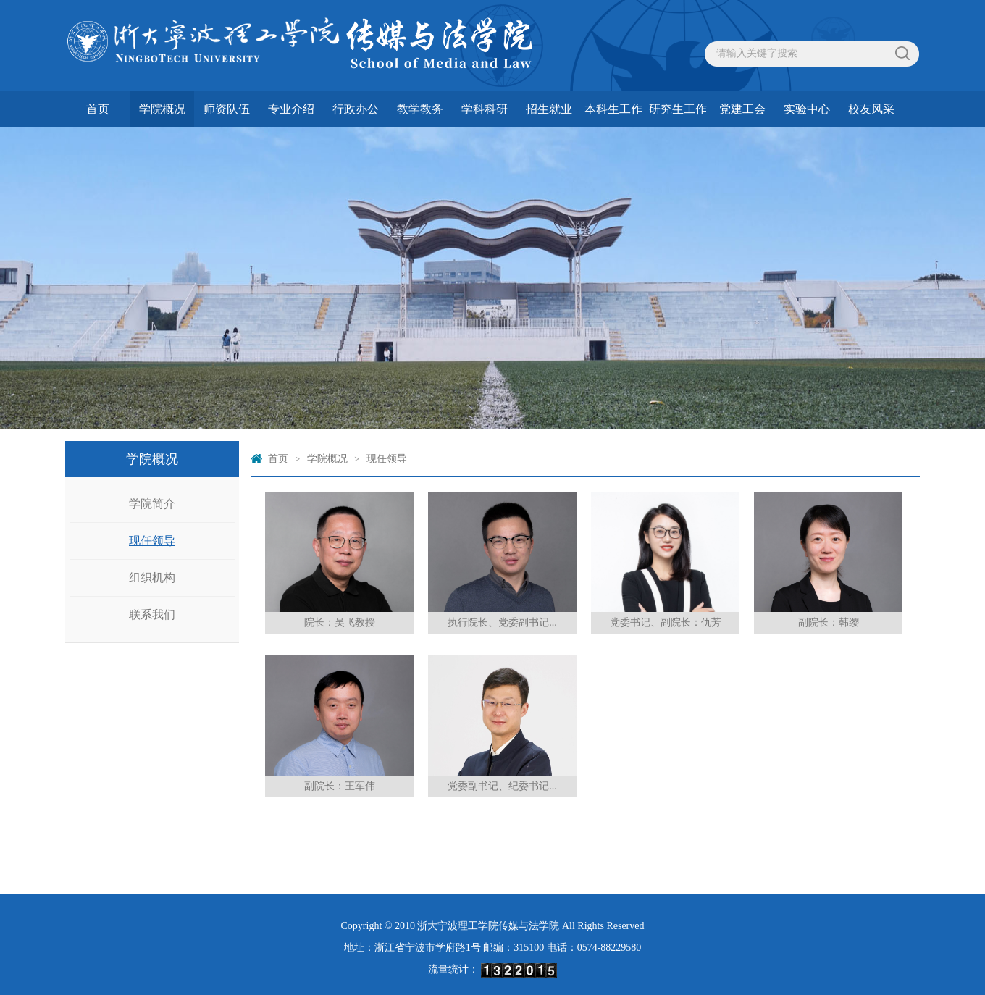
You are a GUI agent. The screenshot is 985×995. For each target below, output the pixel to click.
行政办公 (355, 109)
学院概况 (162, 109)
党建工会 (742, 109)
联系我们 (152, 614)
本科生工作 (613, 109)
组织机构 (152, 577)
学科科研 (484, 109)
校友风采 (871, 109)
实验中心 (807, 109)
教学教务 (420, 109)
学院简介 (152, 504)
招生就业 (549, 109)
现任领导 (152, 540)
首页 (97, 109)
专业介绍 (291, 109)
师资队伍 (227, 109)
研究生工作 (678, 109)
